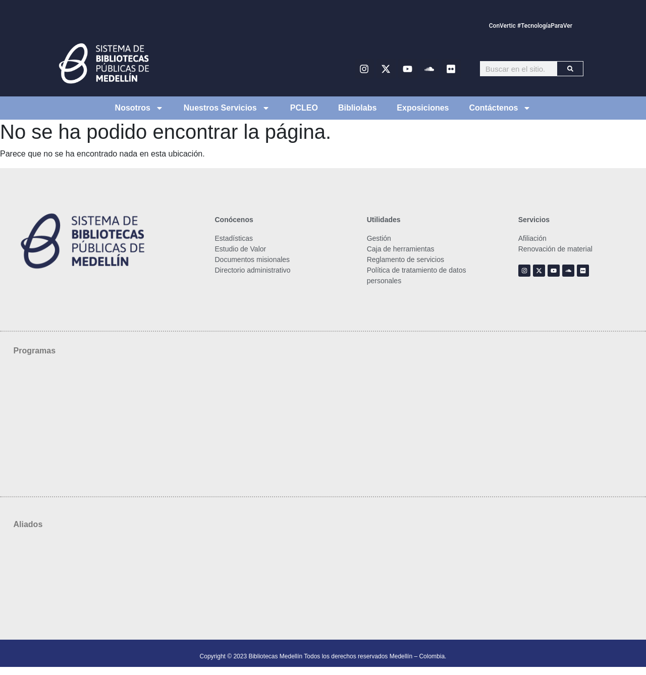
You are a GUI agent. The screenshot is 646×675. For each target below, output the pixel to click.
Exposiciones (423, 107)
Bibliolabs (357, 107)
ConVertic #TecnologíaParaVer (530, 25)
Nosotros (139, 108)
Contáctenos (500, 108)
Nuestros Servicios (227, 108)
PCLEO (304, 107)
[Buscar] (570, 69)
